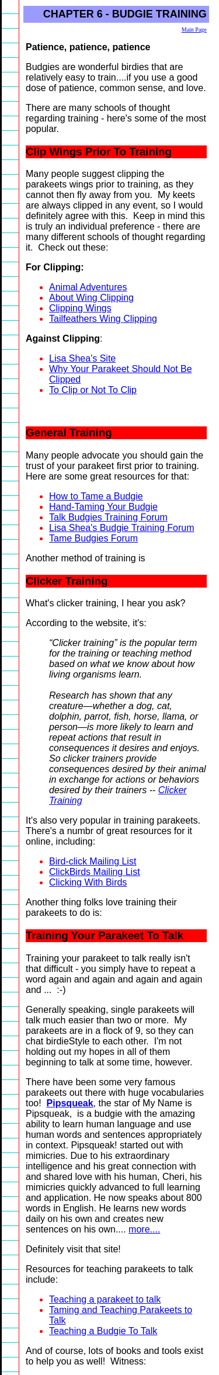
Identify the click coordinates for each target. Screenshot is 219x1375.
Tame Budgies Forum (93, 538)
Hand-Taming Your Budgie (103, 507)
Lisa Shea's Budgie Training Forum (121, 528)
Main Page (194, 29)
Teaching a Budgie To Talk (103, 1331)
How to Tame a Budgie (96, 496)
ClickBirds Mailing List (94, 872)
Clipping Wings (80, 308)
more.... (144, 1229)
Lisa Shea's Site (82, 358)
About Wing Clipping (91, 298)
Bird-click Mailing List (92, 861)
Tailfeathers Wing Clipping (103, 319)
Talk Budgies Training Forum (108, 517)
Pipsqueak (70, 1103)
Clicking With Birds (88, 882)
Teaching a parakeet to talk (105, 1299)
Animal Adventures (88, 287)
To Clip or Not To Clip (93, 390)
